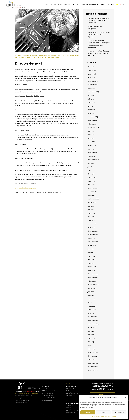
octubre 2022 (92, 195)
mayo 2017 (91, 359)
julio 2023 (91, 163)
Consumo (32, 192)
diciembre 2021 (93, 231)
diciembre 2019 (93, 317)
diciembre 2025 (93, 81)
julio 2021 (91, 249)
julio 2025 (91, 95)
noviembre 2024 (93, 120)
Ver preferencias (119, 412)
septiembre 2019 (93, 324)
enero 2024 (91, 149)
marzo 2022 (91, 220)
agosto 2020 (92, 288)
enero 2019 (91, 349)
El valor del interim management (25, 188)
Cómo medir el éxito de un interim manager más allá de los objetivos (99, 34)
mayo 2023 (91, 170)
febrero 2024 (92, 145)
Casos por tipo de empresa (62, 55)
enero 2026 (91, 77)
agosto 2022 (92, 202)
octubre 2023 (92, 156)
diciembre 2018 (93, 352)
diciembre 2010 (93, 367)
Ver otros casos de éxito (25, 183)
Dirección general (39, 57)
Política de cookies (95, 416)
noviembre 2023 (93, 152)
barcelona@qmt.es (47, 400)
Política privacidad (105, 416)
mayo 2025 (91, 102)
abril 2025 (91, 106)
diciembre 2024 (93, 117)
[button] (125, 397)
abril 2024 (91, 138)
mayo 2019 (91, 338)
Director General (41, 192)
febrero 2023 (92, 181)
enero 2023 (91, 185)
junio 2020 (91, 295)
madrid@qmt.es (70, 395)
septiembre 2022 (93, 199)
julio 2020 (91, 292)
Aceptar (87, 412)
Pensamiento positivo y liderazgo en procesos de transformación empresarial (99, 53)
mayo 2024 (91, 135)
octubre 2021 (92, 238)
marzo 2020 (92, 306)
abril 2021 (91, 260)
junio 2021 (91, 252)
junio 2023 (91, 167)
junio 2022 (91, 210)
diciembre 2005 (93, 370)
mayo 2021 (91, 256)
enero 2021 (91, 270)
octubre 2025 (92, 88)
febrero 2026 (92, 74)
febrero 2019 (92, 345)
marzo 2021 (91, 263)
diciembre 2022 (93, 188)
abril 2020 (91, 302)
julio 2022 (91, 206)
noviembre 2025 (93, 85)
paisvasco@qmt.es (71, 412)
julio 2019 (91, 331)
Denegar (103, 412)
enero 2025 (91, 113)
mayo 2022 (91, 213)
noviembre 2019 (93, 320)
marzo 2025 (91, 110)
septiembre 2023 (93, 160)
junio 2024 (91, 131)
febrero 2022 (92, 224)
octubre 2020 (92, 281)
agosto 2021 (92, 245)
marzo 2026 (92, 70)
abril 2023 (91, 174)
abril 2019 (91, 342)
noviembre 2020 (93, 277)
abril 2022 (91, 217)
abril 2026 (91, 67)
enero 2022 (91, 227)
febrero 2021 (92, 267)
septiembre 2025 (93, 92)
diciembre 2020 (93, 274)
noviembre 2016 (93, 363)
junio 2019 (91, 334)
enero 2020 (91, 313)
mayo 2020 (91, 299)
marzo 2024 (92, 142)
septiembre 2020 (93, 285)
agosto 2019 (92, 327)
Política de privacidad (22, 400)
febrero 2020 (92, 309)
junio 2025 (91, 99)
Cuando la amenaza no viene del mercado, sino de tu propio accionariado (98, 20)
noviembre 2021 (93, 235)
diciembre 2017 (93, 356)
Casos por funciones (41, 55)
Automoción (24, 192)
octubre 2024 (92, 124)
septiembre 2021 (93, 242)
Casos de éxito (24, 55)
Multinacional (53, 57)
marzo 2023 (91, 177)
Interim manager (53, 192)
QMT (60, 192)
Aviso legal (113, 416)
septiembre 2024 (93, 127)
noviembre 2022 (93, 192)
